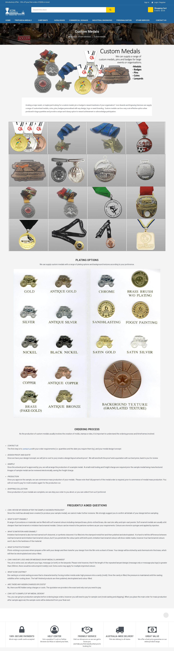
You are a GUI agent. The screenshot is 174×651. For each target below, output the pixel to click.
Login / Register (159, 2)
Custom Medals (100, 37)
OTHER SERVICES (144, 20)
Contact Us (161, 20)
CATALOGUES (59, 20)
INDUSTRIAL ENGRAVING (102, 20)
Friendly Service (87, 636)
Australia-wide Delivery (119, 636)
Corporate (44, 20)
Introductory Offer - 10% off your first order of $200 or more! (27, 2)
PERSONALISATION (124, 20)
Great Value (152, 636)
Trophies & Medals (24, 20)
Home (8, 20)
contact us (26, 449)
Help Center (54, 636)
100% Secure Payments (21, 636)
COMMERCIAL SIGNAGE (78, 20)
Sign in (146, 2)
